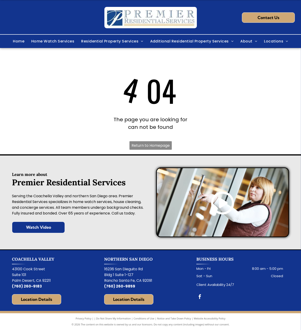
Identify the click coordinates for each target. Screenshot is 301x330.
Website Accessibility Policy (209, 318)
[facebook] (199, 297)
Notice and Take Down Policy (174, 318)
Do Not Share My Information (113, 318)
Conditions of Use (144, 318)
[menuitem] (18, 41)
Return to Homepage (151, 145)
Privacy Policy (84, 318)
